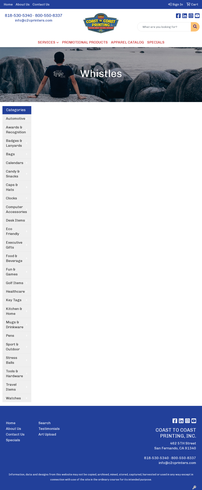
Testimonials (49, 429)
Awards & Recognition (16, 129)
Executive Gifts (14, 244)
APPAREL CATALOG (127, 42)
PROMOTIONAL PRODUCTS (85, 42)
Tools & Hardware (14, 373)
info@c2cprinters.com (33, 20)
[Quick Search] (164, 27)
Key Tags (14, 300)
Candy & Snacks (13, 173)
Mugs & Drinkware (14, 324)
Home (8, 4)
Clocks (11, 198)
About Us (23, 4)
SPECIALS (155, 42)
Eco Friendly (12, 231)
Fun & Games (12, 271)
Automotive (15, 118)
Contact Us (41, 4)
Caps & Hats (12, 187)
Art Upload (47, 434)
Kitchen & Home (14, 311)
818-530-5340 (18, 15)
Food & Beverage (14, 258)
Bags (10, 154)
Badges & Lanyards (14, 143)
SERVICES (46, 42)
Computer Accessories (16, 209)
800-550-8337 (48, 15)
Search (44, 423)
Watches (13, 398)
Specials (13, 440)
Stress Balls (11, 360)
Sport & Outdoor (13, 346)
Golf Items (14, 283)
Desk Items (15, 220)
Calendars (14, 163)
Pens (10, 336)
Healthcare (15, 291)
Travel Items (11, 386)
